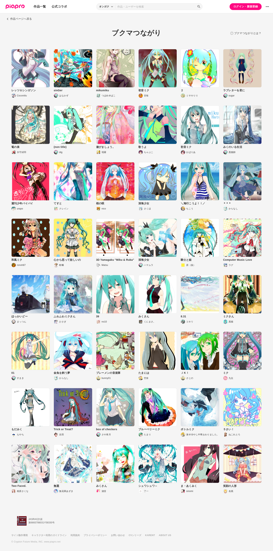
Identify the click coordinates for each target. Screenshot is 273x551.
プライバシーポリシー (95, 535)
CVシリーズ (135, 535)
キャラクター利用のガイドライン (49, 535)
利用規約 (75, 535)
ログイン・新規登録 (245, 6)
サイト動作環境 (19, 535)
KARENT (150, 535)
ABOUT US (165, 535)
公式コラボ (59, 6)
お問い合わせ (118, 535)
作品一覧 (40, 6)
